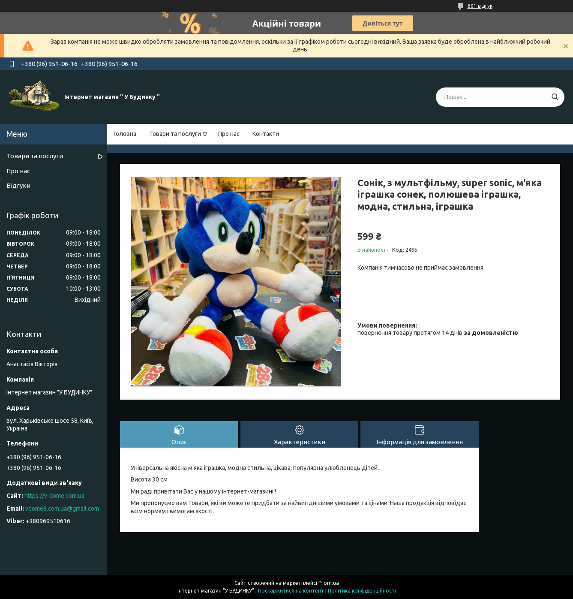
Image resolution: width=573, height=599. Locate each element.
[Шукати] (554, 97)
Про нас (229, 133)
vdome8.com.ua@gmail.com (62, 508)
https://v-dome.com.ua (54, 495)
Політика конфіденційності (362, 590)
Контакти (265, 133)
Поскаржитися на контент (291, 590)
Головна (125, 133)
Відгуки (18, 185)
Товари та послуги (175, 133)
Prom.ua (328, 583)
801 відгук (480, 6)
